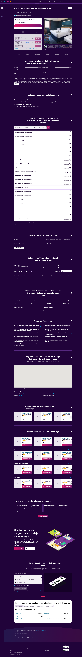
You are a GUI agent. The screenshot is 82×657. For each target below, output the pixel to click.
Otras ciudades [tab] (19, 597)
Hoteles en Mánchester (20, 608)
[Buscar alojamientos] (1, 7)
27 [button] (30, 40)
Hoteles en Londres (19, 603)
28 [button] (33, 40)
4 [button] (25, 32)
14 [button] (33, 35)
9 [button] (48, 32)
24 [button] (22, 40)
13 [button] (59, 32)
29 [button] (36, 40)
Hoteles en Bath (46, 605)
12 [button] (28, 35)
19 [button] (28, 38)
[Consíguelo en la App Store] (66, 642)
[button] (2, 2)
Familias (23, 262)
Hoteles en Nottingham (47, 608)
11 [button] (25, 35)
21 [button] (33, 38)
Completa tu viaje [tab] (49, 597)
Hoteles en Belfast (46, 603)
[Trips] (1, 13)
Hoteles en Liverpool (47, 606)
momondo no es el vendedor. (43, 625)
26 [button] (28, 40)
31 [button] (22, 43)
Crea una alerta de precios (63, 500)
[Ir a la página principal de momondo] (7, 1)
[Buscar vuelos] (1, 5)
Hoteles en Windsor (19, 611)
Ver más (69, 427)
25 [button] (25, 40)
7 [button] (33, 32)
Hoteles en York (18, 606)
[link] (27, 436)
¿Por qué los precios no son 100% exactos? (43, 629)
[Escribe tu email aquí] (29, 574)
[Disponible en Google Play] (66, 639)
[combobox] (66, 263)
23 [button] (39, 38)
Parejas (28, 262)
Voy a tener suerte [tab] (40, 597)
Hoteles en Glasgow (47, 611)
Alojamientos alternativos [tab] (29, 597)
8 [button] (36, 32)
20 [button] (31, 38)
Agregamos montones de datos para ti (43, 627)
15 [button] (36, 35)
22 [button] (36, 38)
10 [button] (22, 35)
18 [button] (25, 38)
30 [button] (39, 40)
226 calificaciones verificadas (25, 15)
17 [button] (22, 38)
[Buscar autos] (1, 10)
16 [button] (39, 35)
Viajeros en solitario (35, 262)
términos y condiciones (32, 582)
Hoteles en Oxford (19, 605)
